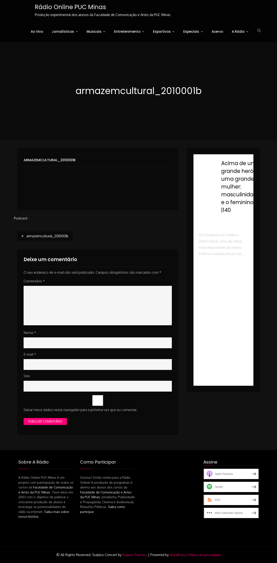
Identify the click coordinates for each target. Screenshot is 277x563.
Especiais (191, 31)
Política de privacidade (204, 555)
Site (27, 376)
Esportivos (162, 31)
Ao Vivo (37, 31)
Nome (30, 332)
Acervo (217, 31)
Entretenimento (127, 31)
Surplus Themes (134, 555)
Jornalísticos (63, 31)
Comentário (34, 281)
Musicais (94, 31)
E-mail (30, 354)
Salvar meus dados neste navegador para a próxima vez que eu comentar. (80, 410)
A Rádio (238, 31)
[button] (259, 31)
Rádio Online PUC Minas (70, 7)
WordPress (178, 555)
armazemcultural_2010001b (50, 160)
